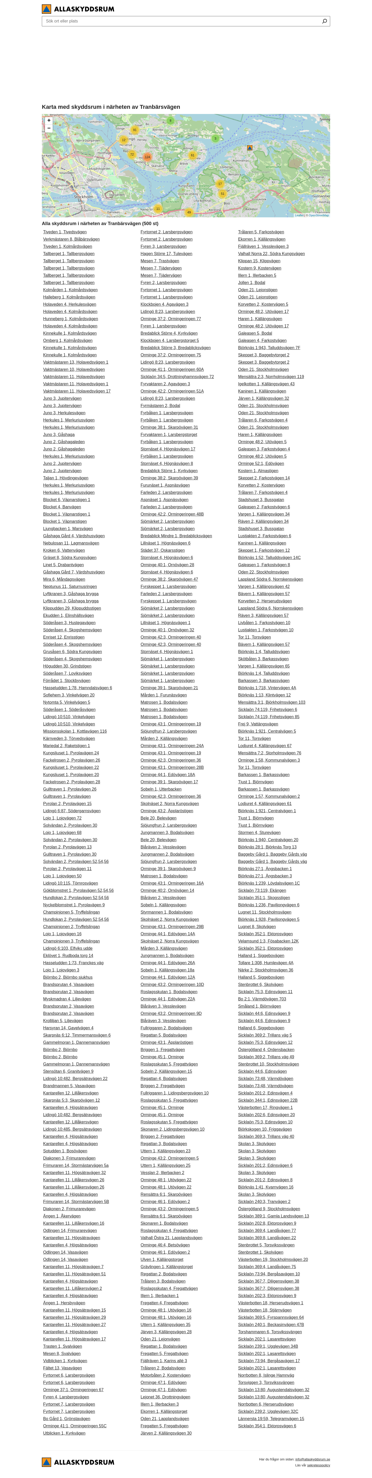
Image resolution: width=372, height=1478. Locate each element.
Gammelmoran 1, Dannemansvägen (76, 1042)
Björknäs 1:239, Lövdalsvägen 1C (269, 883)
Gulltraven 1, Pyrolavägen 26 (69, 789)
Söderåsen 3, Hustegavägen (69, 623)
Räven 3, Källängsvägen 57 (263, 615)
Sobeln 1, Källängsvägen (163, 905)
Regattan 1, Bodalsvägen (164, 1346)
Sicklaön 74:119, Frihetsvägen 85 (268, 717)
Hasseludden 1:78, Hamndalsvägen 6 (77, 688)
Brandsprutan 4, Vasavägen (68, 984)
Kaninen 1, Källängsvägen (262, 391)
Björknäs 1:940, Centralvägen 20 (268, 840)
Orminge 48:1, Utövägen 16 (166, 1310)
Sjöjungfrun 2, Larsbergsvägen (169, 731)
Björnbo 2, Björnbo (60, 1049)
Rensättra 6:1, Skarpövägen (166, 1194)
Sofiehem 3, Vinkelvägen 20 (69, 695)
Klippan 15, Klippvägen (259, 261)
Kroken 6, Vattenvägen (64, 550)
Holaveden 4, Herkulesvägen (69, 304)
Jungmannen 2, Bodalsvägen (167, 854)
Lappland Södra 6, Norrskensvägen (270, 579)
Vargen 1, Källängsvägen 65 (264, 666)
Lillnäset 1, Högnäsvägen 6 (165, 543)
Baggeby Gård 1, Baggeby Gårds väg (272, 854)
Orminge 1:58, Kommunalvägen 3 (269, 760)
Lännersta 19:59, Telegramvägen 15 (271, 1418)
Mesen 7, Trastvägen (160, 261)
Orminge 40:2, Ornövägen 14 (167, 890)
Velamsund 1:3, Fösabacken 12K (268, 941)
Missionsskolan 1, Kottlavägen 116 (75, 731)
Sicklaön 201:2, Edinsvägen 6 (265, 1165)
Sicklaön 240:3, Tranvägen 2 (264, 1201)
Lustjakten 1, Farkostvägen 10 (265, 630)
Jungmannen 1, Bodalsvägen (167, 955)
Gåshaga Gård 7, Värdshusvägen (74, 572)
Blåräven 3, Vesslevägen (163, 1006)
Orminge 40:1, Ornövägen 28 (167, 565)
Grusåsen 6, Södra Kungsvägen (72, 651)
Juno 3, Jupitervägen (62, 398)
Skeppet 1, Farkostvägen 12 (264, 550)
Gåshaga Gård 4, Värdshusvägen (74, 536)
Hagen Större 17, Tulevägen (166, 253)
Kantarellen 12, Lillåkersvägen (70, 1093)
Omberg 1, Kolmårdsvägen (67, 340)
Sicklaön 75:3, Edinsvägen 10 (265, 1122)
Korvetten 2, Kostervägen (261, 485)
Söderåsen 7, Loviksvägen (67, 673)
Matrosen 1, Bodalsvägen (164, 702)
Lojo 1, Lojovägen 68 (62, 832)
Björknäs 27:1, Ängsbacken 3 (265, 876)
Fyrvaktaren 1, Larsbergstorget (169, 434)
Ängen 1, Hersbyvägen (64, 1303)
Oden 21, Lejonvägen (160, 1339)
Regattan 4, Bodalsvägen (164, 1078)
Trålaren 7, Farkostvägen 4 (263, 492)
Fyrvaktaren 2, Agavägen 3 (165, 384)
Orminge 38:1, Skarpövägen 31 (169, 427)
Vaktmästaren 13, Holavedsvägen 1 (75, 362)
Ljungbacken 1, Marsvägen (68, 528)
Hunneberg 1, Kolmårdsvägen (70, 319)
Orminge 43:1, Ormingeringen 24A (172, 746)
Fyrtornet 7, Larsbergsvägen (69, 1404)
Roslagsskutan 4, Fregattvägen (169, 1230)
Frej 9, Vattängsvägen (258, 724)
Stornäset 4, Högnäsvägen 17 (168, 449)
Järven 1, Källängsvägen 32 (263, 398)
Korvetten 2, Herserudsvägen (265, 601)
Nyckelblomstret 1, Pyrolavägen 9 (74, 905)
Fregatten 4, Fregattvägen (164, 1303)
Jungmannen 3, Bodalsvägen (167, 832)
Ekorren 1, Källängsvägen (261, 239)
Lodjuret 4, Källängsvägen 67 (265, 746)
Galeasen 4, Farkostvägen (262, 340)
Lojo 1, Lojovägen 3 (61, 970)
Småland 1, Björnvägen (259, 1006)
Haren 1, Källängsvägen (260, 319)
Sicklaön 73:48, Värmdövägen (265, 1078)
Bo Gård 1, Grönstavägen (66, 1418)
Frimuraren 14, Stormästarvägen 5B (76, 1201)
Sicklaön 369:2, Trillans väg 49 (266, 1057)
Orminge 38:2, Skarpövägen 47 (169, 579)
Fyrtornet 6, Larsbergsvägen (69, 1375)
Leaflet (299, 215)
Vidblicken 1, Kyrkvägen (65, 1361)
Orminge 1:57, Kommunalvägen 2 (269, 796)
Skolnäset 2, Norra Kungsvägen (170, 803)
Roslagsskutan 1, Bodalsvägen (169, 992)
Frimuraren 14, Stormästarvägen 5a (76, 1165)
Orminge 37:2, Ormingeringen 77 (171, 319)
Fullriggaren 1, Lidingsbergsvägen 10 (174, 1093)
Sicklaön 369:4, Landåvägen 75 (267, 1267)
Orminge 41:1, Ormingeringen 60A (172, 369)
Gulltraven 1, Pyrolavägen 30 (69, 854)
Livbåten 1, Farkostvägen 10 (264, 623)
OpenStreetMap (319, 215)
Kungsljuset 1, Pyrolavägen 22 (71, 767)
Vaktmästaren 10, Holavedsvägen (74, 369)
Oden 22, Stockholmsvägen (263, 572)
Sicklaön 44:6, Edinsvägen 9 (264, 1013)
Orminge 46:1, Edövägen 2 (165, 1201)
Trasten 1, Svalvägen (62, 1346)
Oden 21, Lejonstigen (257, 290)
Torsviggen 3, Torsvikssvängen (266, 1382)
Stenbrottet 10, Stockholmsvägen (268, 1064)
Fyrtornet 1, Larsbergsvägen (166, 290)
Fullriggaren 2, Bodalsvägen (166, 1028)
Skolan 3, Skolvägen (257, 1144)
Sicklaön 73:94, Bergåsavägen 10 (269, 1274)
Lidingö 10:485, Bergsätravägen (72, 1129)
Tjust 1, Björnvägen (256, 782)
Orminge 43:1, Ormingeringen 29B (172, 926)
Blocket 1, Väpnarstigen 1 (66, 514)
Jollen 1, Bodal (251, 282)
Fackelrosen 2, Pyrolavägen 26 (71, 760)
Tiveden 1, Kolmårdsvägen (67, 246)
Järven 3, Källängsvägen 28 (166, 1332)
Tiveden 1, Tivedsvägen (65, 232)
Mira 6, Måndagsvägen (64, 579)
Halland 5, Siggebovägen (261, 977)
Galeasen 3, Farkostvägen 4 (264, 449)
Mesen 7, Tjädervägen (161, 268)
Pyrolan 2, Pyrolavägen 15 (67, 803)
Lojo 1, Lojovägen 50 (62, 876)
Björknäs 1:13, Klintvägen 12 (264, 695)
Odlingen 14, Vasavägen (65, 1252)
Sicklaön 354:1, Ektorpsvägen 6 (267, 1426)
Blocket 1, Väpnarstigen (65, 521)
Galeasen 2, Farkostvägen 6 (264, 507)
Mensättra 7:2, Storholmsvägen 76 (269, 753)
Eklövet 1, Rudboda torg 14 (68, 955)
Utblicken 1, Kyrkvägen (64, 1433)
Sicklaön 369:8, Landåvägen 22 (267, 1238)
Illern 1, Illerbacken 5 (257, 275)
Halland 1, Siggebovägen (261, 955)
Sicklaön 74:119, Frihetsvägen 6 (267, 709)
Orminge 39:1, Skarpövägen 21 (169, 688)
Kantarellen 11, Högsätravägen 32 (74, 1172)
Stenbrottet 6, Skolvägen (260, 984)
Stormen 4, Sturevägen (259, 832)
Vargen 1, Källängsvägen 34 (264, 514)
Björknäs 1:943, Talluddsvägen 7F (269, 348)
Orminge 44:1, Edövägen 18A (168, 774)
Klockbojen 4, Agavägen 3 (164, 304)
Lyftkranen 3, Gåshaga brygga (71, 594)
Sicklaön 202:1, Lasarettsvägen (267, 1339)
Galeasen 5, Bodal (255, 333)
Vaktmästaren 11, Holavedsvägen (74, 376)
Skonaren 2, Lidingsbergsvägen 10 (172, 1129)
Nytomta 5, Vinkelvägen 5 (66, 702)
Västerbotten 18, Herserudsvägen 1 (271, 1303)
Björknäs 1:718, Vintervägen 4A (267, 688)
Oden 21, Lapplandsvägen (165, 1418)
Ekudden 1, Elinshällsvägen (68, 615)
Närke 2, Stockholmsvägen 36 (265, 970)
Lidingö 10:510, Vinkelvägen (69, 717)
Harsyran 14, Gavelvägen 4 (68, 1028)
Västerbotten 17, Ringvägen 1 (265, 1107)
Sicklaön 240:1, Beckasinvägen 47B (271, 1324)
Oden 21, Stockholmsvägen (263, 369)
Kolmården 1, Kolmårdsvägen (70, 290)
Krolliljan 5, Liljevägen (63, 1020)
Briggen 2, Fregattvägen (163, 1086)
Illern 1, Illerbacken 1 (160, 1295)
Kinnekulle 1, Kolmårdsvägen (70, 333)
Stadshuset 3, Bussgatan (261, 499)
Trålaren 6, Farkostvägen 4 (263, 420)
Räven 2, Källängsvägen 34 (263, 521)
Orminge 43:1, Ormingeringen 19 (171, 724)
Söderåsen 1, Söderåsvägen (69, 709)
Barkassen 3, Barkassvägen (264, 680)
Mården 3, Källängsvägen (164, 948)
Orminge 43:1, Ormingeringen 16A (172, 883)
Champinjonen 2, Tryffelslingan (71, 926)
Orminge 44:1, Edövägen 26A (168, 963)
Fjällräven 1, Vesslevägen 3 (263, 246)
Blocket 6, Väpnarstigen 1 (66, 499)
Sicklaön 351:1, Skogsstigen (264, 897)
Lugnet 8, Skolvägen (257, 926)
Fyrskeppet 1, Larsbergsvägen (168, 586)
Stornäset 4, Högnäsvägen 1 (167, 651)
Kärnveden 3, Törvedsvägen (69, 738)
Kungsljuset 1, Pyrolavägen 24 (71, 753)
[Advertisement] (186, 64)
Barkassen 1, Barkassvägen (264, 774)
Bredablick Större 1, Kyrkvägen (169, 471)
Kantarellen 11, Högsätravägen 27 (74, 1324)
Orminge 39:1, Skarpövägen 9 (168, 869)
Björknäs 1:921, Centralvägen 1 (267, 811)
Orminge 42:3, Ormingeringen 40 (171, 637)
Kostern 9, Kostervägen (259, 268)
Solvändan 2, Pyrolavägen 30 (70, 825)
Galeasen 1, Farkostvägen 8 (264, 565)
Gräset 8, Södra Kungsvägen (69, 557)
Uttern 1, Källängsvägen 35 (165, 1324)
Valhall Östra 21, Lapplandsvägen (171, 1238)
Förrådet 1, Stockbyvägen (66, 680)
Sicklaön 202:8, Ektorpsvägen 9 (267, 1223)
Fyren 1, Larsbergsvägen (164, 326)
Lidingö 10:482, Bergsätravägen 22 (75, 1078)
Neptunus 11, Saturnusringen (70, 586)
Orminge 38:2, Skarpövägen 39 (169, 478)
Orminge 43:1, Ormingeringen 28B (172, 767)
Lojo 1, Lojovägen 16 (62, 934)
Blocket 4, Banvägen (62, 507)
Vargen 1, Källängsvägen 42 (264, 586)
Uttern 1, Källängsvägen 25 (165, 1165)
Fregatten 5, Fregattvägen (164, 1353)
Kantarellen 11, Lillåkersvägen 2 (72, 1288)
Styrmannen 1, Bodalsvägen (166, 912)
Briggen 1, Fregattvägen (163, 1049)
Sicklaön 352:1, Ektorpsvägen (265, 934)
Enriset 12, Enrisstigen (63, 637)
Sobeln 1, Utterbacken (161, 789)
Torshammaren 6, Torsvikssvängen (270, 1332)
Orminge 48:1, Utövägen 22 (166, 1180)
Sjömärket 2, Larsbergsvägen (168, 521)
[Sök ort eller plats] (324, 22)
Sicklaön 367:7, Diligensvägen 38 (268, 1281)
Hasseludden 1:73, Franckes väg (73, 963)
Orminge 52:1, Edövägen (261, 463)
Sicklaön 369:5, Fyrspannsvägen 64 (271, 1317)
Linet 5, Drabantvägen (63, 565)
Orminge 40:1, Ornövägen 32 (167, 630)
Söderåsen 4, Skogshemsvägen (72, 630)
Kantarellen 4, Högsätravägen (70, 1107)
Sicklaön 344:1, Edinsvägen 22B (268, 1100)
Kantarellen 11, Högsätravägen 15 (74, 1310)
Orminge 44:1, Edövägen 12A (168, 977)
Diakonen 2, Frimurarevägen (69, 1209)
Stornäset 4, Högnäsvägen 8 (167, 463)
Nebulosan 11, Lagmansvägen (71, 543)
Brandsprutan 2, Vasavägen (68, 992)
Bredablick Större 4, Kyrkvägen (169, 333)
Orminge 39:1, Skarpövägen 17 (169, 782)
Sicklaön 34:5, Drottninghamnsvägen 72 (177, 376)
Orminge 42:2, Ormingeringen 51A (172, 391)
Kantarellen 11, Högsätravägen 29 (74, 1317)
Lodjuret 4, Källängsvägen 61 (265, 803)
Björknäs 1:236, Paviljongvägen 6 (269, 905)
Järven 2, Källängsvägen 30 (166, 1433)
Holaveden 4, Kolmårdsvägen (70, 311)
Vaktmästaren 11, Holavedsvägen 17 (77, 391)
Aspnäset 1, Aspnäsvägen (164, 499)
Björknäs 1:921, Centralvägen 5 (267, 731)
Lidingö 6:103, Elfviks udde (67, 948)
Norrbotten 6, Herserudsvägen (266, 1404)
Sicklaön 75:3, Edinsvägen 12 (265, 1042)
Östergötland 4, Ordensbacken (266, 1049)
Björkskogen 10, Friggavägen (265, 1129)
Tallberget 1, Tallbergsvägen (69, 253)
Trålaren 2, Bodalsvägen (163, 1368)
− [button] (49, 129)
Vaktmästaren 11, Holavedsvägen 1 (75, 384)
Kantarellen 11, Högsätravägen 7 (73, 1267)
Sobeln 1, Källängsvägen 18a (167, 970)
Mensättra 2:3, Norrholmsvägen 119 (271, 376)
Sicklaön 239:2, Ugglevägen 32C (268, 1411)
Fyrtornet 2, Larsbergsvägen (166, 232)
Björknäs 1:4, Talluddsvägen (264, 651)
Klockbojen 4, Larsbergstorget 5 (170, 340)
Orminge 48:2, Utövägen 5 (262, 442)
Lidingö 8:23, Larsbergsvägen (168, 311)
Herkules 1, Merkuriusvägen (69, 420)
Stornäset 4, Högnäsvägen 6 (167, 557)
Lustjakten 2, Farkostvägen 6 (264, 536)
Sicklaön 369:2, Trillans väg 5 (265, 1035)
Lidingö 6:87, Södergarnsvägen (71, 811)
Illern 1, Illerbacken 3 (160, 1404)
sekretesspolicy (318, 1465)
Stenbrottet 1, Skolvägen (260, 1252)
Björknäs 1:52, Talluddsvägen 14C (269, 557)
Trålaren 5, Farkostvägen (261, 232)
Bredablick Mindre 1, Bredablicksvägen (176, 536)
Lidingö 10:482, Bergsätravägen (72, 1115)
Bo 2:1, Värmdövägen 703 (262, 999)
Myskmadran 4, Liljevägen (67, 999)
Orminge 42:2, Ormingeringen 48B (172, 514)
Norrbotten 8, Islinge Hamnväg (266, 1375)
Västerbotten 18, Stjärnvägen (265, 1310)
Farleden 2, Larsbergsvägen (166, 492)
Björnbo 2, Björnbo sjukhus (67, 977)
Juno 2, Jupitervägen (62, 463)
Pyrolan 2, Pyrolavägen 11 (67, 869)
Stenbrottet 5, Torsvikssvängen (266, 1245)
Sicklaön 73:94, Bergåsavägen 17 (269, 1361)
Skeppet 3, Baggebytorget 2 (263, 355)
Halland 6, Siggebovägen (261, 1028)
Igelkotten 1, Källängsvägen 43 (266, 384)
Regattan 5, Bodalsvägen (164, 1035)
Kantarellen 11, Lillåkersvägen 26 (73, 1180)
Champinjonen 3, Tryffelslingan (71, 941)
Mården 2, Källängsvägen (164, 738)
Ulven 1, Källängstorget (162, 1259)
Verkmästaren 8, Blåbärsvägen (71, 239)
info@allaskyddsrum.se (312, 1459)
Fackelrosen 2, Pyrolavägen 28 (71, 782)
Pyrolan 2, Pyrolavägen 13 (67, 847)
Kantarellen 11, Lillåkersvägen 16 (73, 1223)
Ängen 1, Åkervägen (62, 1216)
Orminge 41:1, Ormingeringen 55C (74, 1426)
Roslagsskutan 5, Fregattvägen (169, 1064)
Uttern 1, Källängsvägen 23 (165, 1151)
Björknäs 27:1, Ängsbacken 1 (265, 869)
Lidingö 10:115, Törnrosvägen (70, 883)
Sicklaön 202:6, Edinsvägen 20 (266, 1115)
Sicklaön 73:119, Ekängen (262, 890)
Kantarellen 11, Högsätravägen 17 (74, 1339)
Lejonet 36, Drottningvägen (165, 1397)
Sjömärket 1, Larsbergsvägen (168, 659)
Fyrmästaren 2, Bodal (160, 405)
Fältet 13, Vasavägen (62, 1368)
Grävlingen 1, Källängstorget (167, 1267)
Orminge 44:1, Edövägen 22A (168, 999)
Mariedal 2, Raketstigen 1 (66, 746)
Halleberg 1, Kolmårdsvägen (69, 297)
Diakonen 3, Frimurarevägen (69, 1158)
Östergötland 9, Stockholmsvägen (269, 1209)
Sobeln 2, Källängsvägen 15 (166, 1071)
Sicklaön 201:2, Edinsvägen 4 (265, 1093)
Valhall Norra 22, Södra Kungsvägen (271, 253)
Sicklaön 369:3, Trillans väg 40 (266, 1136)
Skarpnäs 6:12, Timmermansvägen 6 (77, 1035)
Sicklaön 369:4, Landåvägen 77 (267, 1230)
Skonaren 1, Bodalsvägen (164, 1223)
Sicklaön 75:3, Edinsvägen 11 (265, 992)
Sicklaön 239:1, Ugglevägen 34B (268, 1346)
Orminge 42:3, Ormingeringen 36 (171, 760)
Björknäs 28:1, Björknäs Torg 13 (267, 847)
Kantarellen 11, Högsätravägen (71, 1238)
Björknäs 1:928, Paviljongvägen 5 (269, 919)
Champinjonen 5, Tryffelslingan (71, 912)
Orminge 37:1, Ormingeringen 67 (73, 1390)
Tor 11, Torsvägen (254, 637)
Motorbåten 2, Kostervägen (165, 1375)
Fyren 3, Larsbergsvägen (164, 246)
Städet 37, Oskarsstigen (163, 550)
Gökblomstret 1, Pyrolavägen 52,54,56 (78, 890)
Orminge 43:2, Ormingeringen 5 (170, 1158)
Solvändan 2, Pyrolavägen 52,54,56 (76, 861)
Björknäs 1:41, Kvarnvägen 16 (265, 1187)
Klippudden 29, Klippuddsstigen (72, 608)
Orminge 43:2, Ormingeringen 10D (172, 984)
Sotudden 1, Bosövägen (65, 1151)
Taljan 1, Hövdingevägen (65, 478)
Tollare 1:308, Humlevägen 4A (265, 963)
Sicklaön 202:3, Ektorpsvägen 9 (267, 1295)
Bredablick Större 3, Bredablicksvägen (176, 348)
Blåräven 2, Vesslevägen (163, 847)
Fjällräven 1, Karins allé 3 (164, 1361)
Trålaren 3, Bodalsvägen (163, 1281)
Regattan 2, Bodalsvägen (164, 1274)
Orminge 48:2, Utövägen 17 (263, 311)
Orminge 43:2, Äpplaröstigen (167, 811)
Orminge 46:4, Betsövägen (165, 1245)
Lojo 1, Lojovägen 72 (62, 818)
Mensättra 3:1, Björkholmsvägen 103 (272, 702)
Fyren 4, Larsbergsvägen (66, 1397)
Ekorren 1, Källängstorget (164, 1411)
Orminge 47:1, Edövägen (164, 1382)
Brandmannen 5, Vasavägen (69, 1086)
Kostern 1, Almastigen (258, 471)
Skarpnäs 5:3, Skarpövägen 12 (71, 1100)
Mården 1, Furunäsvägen (164, 695)
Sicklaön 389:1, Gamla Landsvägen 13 (273, 1216)
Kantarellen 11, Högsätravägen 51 (74, 1274)
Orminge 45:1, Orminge (162, 1057)
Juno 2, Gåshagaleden (64, 442)
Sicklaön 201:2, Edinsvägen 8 (265, 1180)
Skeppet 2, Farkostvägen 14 (264, 478)
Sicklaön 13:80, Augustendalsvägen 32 (273, 1390)
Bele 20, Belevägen (158, 818)
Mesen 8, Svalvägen (62, 1353)
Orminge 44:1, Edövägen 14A (168, 934)
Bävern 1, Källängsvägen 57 (264, 594)
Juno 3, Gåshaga (59, 434)
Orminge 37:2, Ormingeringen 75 (171, 355)
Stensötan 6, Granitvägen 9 (68, 1071)
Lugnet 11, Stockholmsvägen (264, 912)
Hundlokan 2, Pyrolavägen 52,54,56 (76, 897)
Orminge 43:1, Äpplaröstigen (167, 1042)
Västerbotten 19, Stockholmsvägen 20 (273, 1259)
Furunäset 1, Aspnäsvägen (165, 485)
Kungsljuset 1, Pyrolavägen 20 (71, 774)
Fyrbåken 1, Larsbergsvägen (167, 413)
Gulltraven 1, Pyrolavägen (67, 796)
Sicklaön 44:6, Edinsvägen (262, 1071)
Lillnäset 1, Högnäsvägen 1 (165, 623)
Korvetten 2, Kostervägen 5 (263, 304)
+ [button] (49, 121)
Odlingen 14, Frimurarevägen (70, 1230)
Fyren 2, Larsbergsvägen (164, 282)
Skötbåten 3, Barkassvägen (263, 659)
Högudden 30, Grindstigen (67, 666)
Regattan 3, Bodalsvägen (164, 1144)
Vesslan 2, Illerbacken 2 (162, 1172)
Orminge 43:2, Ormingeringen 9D (171, 1013)
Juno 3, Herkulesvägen (64, 413)
